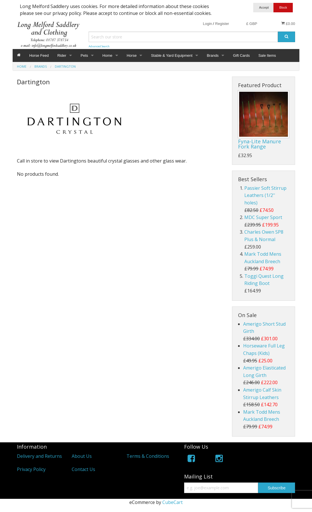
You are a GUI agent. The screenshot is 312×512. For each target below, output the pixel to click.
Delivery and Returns (39, 456)
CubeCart (172, 502)
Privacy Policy (31, 469)
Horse (132, 55)
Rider (61, 55)
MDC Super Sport (263, 217)
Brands (213, 55)
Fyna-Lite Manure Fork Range (259, 144)
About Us (82, 456)
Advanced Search (99, 46)
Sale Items (267, 55)
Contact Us (83, 469)
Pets (84, 55)
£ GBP (251, 24)
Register (222, 24)
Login (207, 24)
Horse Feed (39, 55)
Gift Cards (241, 55)
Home (107, 55)
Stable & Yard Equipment (171, 55)
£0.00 (288, 23)
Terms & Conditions (147, 456)
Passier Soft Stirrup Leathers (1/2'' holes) (265, 195)
